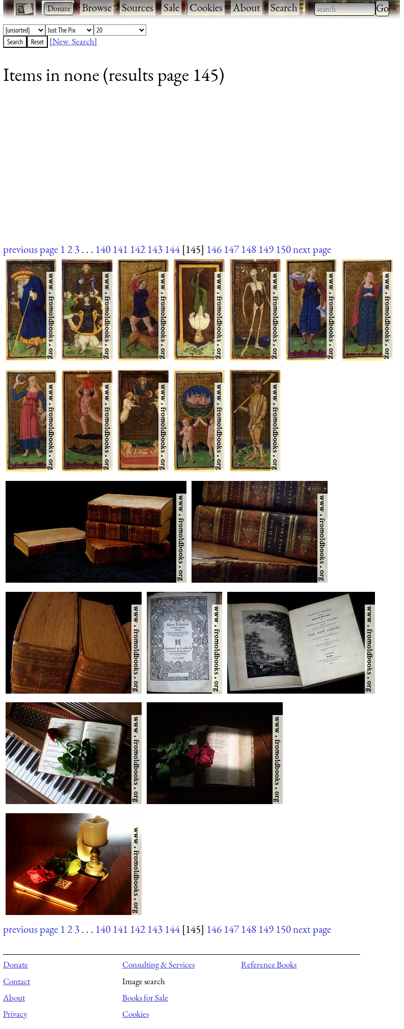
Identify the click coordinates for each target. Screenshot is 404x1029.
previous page (30, 249)
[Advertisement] (195, 170)
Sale (171, 7)
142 (137, 249)
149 (266, 249)
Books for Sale (145, 997)
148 (248, 249)
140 (103, 249)
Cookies (206, 7)
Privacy (15, 1013)
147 (231, 249)
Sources (137, 7)
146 (214, 249)
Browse (97, 7)
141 (120, 249)
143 (155, 249)
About (246, 7)
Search (284, 7)
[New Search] (73, 41)
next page (312, 249)
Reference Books (269, 964)
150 (283, 249)
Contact (16, 981)
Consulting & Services (158, 964)
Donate (15, 964)
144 (172, 249)
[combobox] (344, 9)
